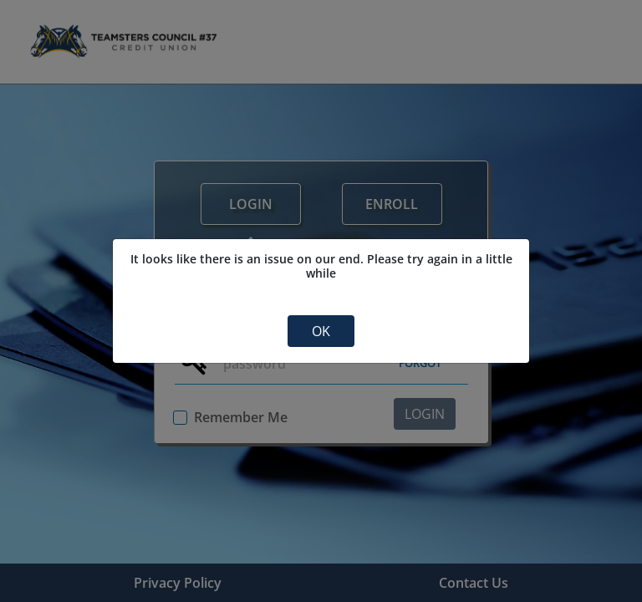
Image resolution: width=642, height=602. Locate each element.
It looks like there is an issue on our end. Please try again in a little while (321, 266)
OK (321, 331)
